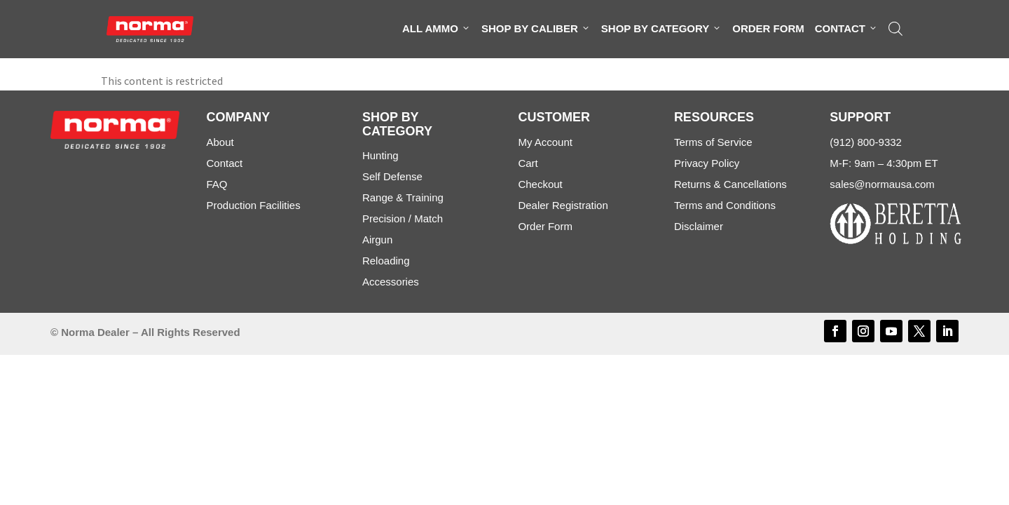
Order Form (768, 28)
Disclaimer (698, 226)
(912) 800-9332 (866, 142)
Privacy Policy (706, 163)
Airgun (377, 239)
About (219, 142)
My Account (545, 142)
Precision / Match (402, 218)
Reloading (386, 261)
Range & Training (403, 197)
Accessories (390, 282)
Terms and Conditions (725, 205)
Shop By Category (661, 29)
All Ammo (436, 29)
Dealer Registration (563, 205)
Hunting (380, 155)
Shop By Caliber (536, 29)
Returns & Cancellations (730, 184)
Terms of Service (713, 142)
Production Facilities (253, 205)
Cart (527, 163)
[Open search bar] (895, 29)
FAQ (216, 184)
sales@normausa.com (882, 184)
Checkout (540, 184)
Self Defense (392, 176)
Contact (846, 29)
